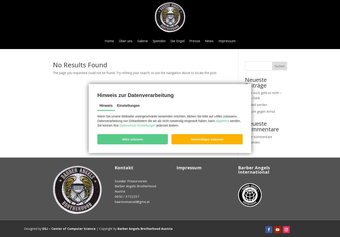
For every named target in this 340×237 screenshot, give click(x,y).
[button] (132, 139)
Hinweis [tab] (106, 105)
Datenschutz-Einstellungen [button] (137, 125)
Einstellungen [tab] (128, 105)
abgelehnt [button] (222, 121)
